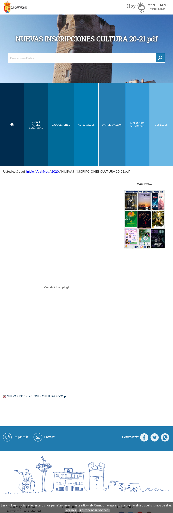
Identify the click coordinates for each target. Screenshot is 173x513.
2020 (55, 171)
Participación (111, 124)
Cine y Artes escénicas (36, 124)
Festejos (161, 124)
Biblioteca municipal (137, 124)
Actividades (86, 124)
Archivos (42, 171)
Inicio (12, 124)
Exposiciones (61, 124)
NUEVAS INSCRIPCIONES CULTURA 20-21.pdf (38, 396)
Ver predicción (157, 8)
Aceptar (71, 510)
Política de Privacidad (94, 510)
